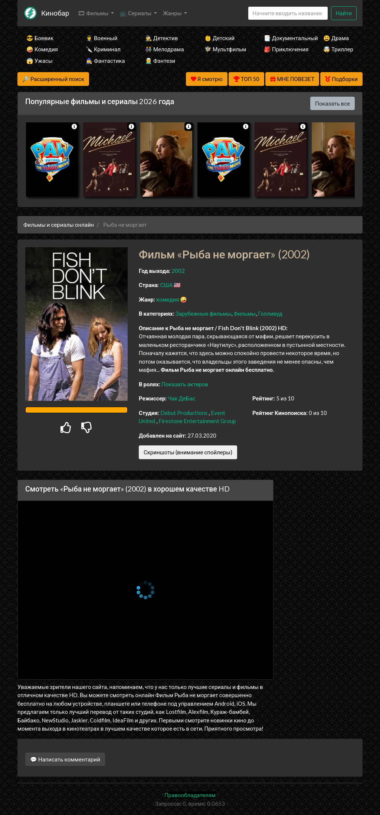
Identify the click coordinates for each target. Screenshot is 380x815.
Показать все (332, 103)
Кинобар (55, 13)
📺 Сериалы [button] (136, 13)
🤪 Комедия (42, 49)
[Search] (288, 13)
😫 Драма (336, 38)
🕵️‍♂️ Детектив (161, 38)
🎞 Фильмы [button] (93, 13)
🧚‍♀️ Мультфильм (224, 49)
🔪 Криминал (103, 49)
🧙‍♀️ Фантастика (105, 60)
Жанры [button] (173, 13)
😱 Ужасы (39, 60)
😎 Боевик (39, 38)
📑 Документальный (283, 38)
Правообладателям (190, 795)
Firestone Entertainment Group (197, 421)
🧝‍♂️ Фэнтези (160, 60)
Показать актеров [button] (184, 384)
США (166, 284)
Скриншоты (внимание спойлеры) (188, 452)
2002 (178, 270)
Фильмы (244, 313)
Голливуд (270, 313)
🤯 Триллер (338, 49)
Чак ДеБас (181, 398)
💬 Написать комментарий (65, 759)
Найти (344, 13)
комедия (167, 299)
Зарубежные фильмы (204, 313)
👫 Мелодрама (164, 49)
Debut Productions (183, 412)
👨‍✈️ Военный (101, 38)
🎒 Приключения (283, 49)
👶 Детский (219, 38)
